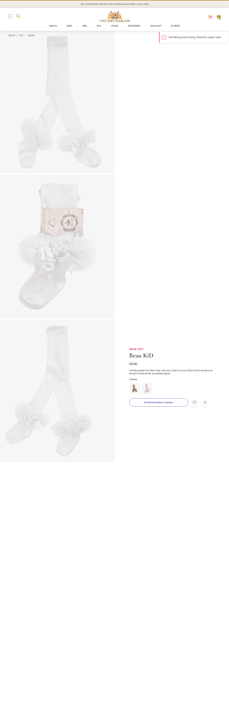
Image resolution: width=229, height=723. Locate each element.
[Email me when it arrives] (158, 402)
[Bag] (218, 17)
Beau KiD (141, 355)
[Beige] (134, 388)
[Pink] (146, 388)
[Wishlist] (210, 17)
